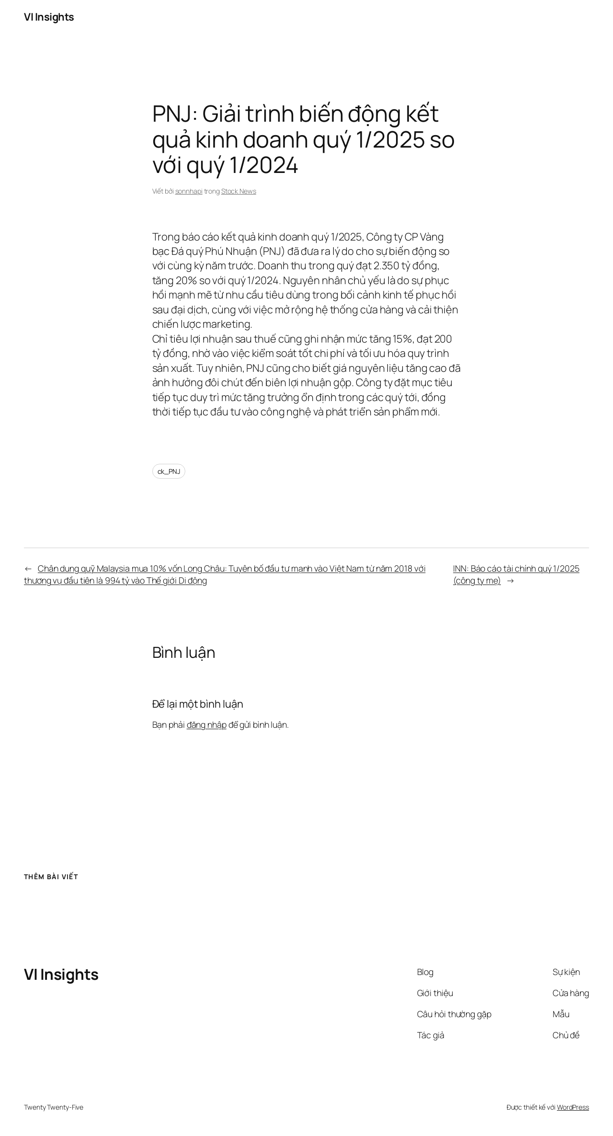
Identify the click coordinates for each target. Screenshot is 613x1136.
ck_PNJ (169, 471)
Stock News (238, 190)
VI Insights (49, 17)
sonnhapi (189, 190)
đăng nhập (207, 724)
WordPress (573, 1107)
